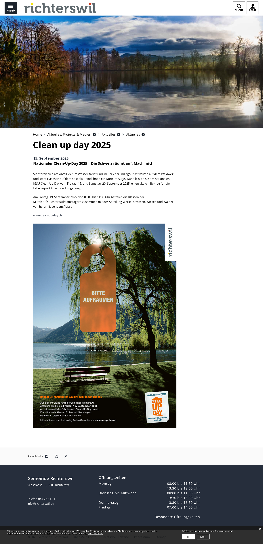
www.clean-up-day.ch (47, 215)
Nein (203, 537)
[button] (69, 134)
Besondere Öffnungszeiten (177, 517)
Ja (188, 537)
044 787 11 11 (47, 499)
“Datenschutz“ (95, 533)
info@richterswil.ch (40, 504)
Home (37, 134)
